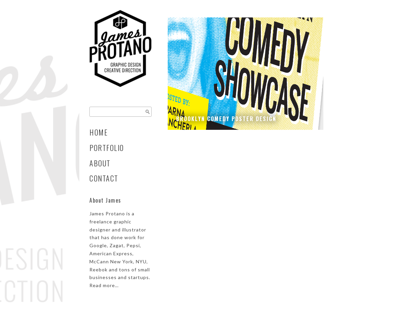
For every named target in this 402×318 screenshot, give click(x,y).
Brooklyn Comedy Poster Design (226, 119)
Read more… (104, 285)
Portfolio (106, 147)
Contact (103, 178)
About (100, 163)
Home (98, 132)
